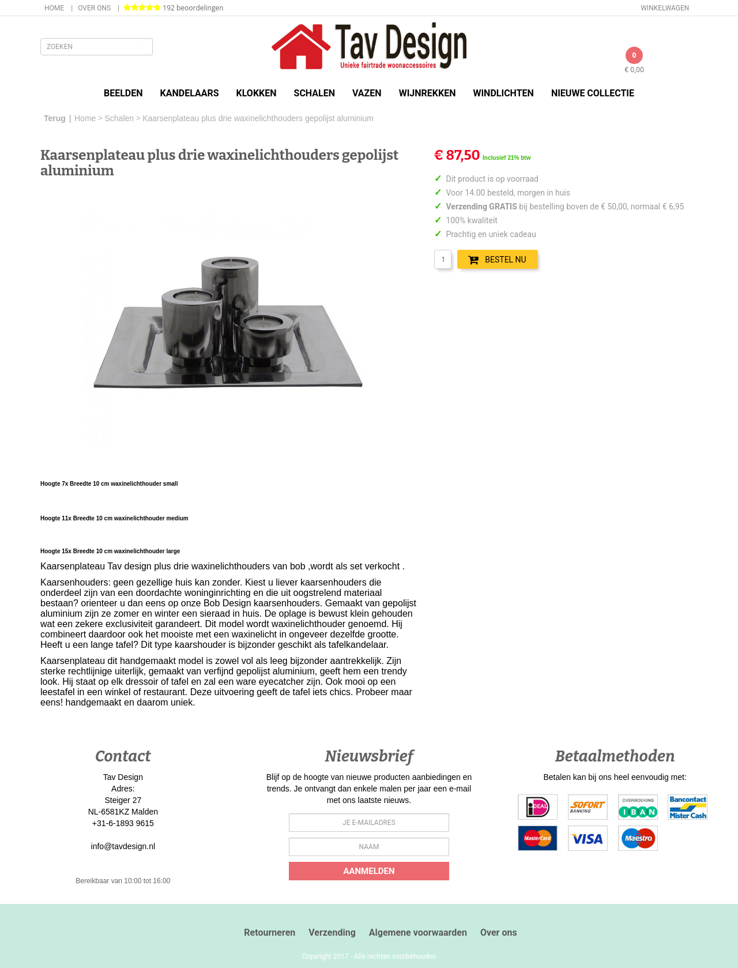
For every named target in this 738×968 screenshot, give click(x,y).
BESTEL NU (497, 260)
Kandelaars (189, 93)
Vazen (367, 93)
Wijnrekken (427, 93)
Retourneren (269, 932)
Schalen (314, 93)
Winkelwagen (665, 8)
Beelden (123, 93)
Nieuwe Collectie (592, 93)
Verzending (332, 932)
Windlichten (503, 93)
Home (54, 8)
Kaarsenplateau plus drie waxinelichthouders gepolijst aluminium (258, 118)
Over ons (94, 8)
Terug (55, 118)
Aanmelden (368, 871)
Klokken (256, 93)
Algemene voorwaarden (418, 932)
